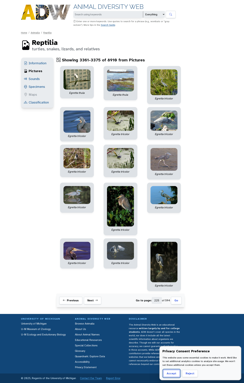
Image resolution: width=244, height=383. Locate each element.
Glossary (80, 351)
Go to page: (144, 300)
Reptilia (47, 32)
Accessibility (82, 362)
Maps (30, 94)
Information (35, 63)
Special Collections (86, 345)
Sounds (32, 78)
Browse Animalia (84, 323)
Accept (171, 373)
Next (92, 300)
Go (176, 300)
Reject (190, 373)
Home (24, 32)
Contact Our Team (91, 378)
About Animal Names (87, 334)
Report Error (113, 378)
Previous (71, 300)
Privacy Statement (86, 367)
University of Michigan (34, 323)
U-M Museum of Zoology (36, 329)
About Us (80, 329)
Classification (36, 102)
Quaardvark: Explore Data (90, 356)
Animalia (35, 32)
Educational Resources (88, 340)
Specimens (34, 86)
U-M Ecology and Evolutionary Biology (43, 334)
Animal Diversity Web (108, 6)
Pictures (33, 70)
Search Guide (108, 24)
